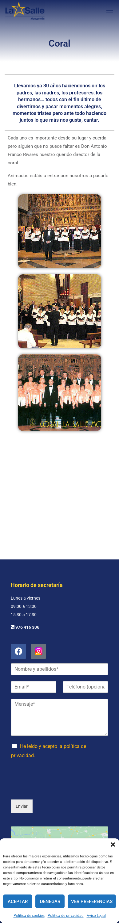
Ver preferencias (92, 901)
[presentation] (57, 746)
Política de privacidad (66, 915)
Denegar (50, 901)
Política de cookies (29, 915)
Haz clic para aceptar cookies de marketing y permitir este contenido (59, 818)
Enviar (22, 762)
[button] (113, 844)
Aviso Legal (96, 915)
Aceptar (18, 901)
